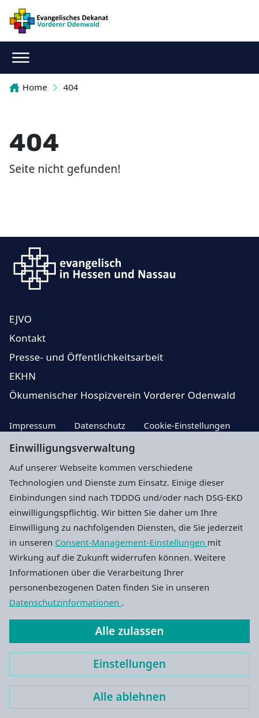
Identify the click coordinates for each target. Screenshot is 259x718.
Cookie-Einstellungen (187, 425)
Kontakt (27, 338)
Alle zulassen (129, 630)
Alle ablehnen (129, 696)
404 (70, 87)
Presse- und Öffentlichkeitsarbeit (86, 357)
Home (28, 87)
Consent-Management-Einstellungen (131, 542)
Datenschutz (99, 425)
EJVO (20, 319)
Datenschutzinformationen (65, 602)
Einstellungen (129, 663)
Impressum (32, 425)
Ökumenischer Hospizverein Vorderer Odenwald (122, 395)
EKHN (22, 376)
